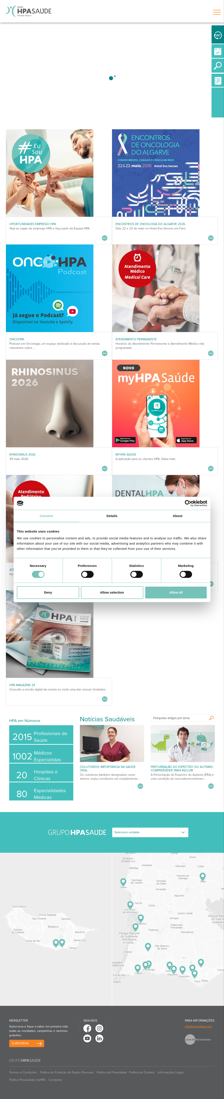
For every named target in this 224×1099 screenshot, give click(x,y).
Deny (48, 592)
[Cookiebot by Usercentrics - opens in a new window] (188, 503)
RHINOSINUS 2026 (22, 454)
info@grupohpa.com (198, 1026)
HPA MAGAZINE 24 (22, 685)
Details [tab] (112, 516)
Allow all (176, 592)
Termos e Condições (23, 1072)
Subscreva (20, 1043)
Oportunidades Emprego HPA (32, 224)
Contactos (55, 1080)
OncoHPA (16, 339)
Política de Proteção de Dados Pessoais (67, 1072)
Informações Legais (171, 1072)
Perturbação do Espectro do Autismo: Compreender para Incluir (182, 768)
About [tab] (177, 516)
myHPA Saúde (126, 454)
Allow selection (112, 592)
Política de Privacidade (112, 1072)
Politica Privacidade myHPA (27, 1080)
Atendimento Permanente (136, 339)
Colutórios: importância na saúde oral (108, 768)
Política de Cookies (142, 1072)
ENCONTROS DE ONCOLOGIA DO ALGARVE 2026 (150, 224)
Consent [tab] (46, 516)
